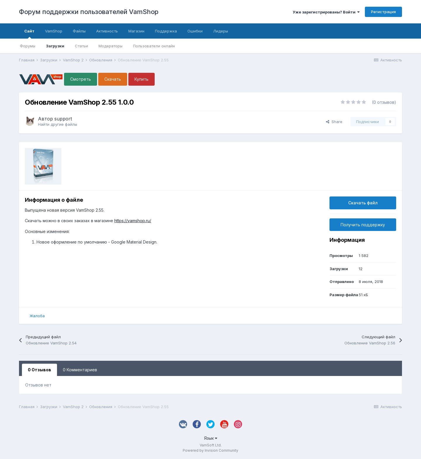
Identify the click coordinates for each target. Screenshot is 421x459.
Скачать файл (363, 202)
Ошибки (195, 31)
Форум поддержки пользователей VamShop (88, 11)
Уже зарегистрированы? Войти (326, 12)
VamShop (53, 31)
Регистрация (383, 11)
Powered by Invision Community (210, 450)
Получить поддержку (363, 224)
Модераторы (110, 46)
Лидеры (220, 31)
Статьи (81, 46)
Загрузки (55, 46)
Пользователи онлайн (154, 46)
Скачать (112, 79)
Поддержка (166, 31)
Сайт (29, 34)
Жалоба (37, 315)
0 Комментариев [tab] (80, 369)
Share (334, 121)
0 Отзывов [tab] (39, 369)
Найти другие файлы (57, 124)
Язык (210, 438)
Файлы (79, 31)
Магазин (136, 31)
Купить (141, 79)
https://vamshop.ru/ (132, 220)
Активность (107, 31)
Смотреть (80, 79)
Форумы (27, 46)
